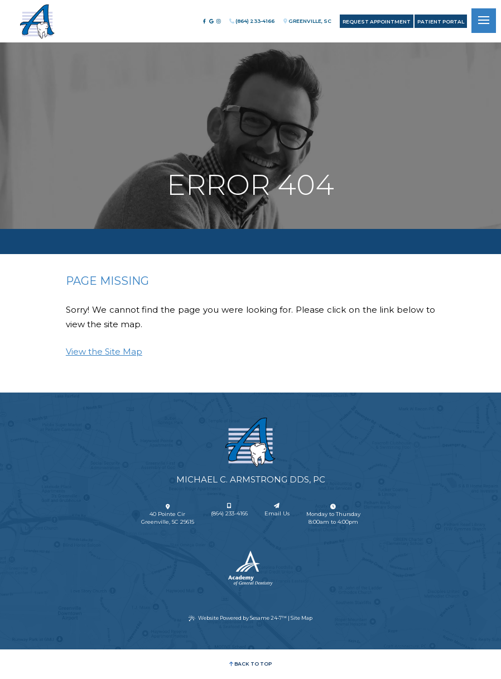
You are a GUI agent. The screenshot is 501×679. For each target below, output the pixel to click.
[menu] (483, 20)
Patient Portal (440, 21)
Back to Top (250, 664)
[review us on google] (211, 21)
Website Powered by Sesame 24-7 (238, 618)
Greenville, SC (307, 21)
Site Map (301, 618)
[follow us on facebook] (204, 21)
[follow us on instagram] (218, 21)
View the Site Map (104, 351)
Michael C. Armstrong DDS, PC (250, 479)
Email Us (277, 510)
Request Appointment (377, 21)
